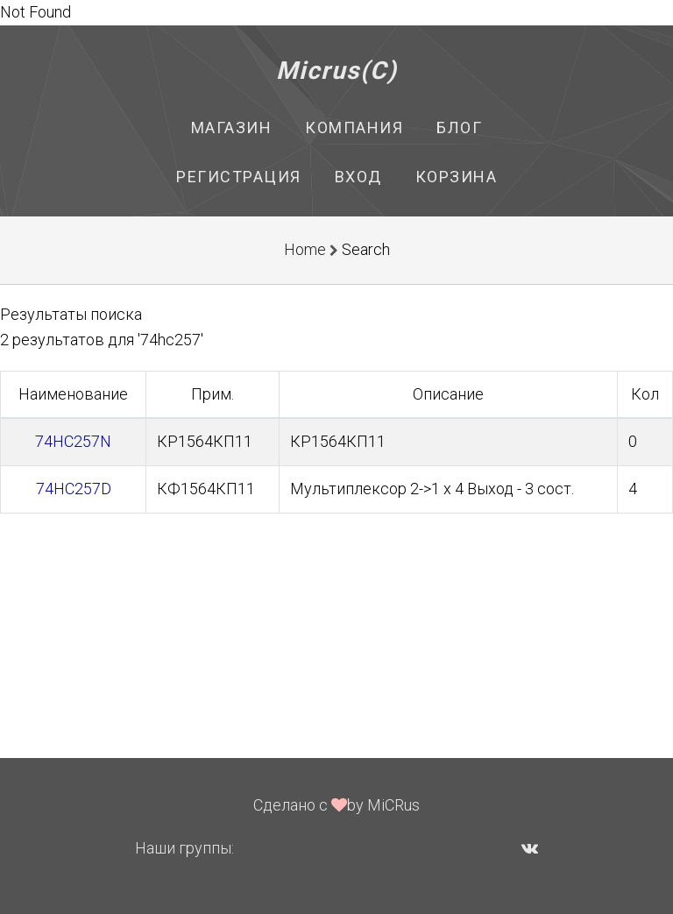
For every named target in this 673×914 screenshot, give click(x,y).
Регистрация (238, 176)
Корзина (456, 176)
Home (305, 249)
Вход (358, 176)
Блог (459, 127)
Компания (354, 127)
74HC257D (73, 488)
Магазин (232, 127)
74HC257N (73, 441)
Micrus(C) (337, 70)
